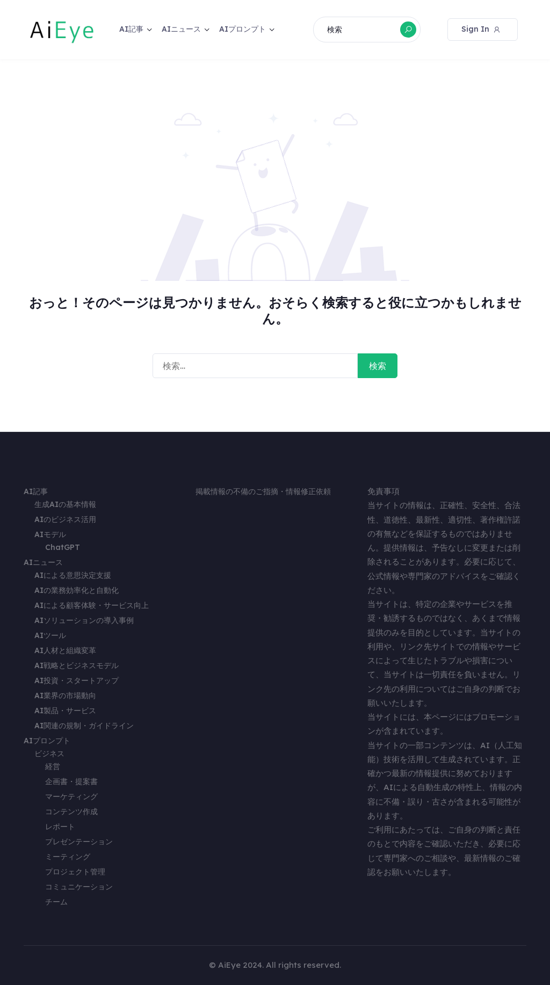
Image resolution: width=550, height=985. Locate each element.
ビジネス (49, 753)
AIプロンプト (242, 29)
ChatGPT (62, 547)
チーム (56, 902)
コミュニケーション (79, 887)
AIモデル (50, 534)
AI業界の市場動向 (65, 695)
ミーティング (67, 856)
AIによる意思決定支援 (72, 575)
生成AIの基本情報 (65, 504)
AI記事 (131, 29)
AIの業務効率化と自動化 (76, 590)
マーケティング (71, 796)
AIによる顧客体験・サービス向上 (91, 605)
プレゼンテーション (79, 841)
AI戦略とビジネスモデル (76, 665)
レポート (60, 826)
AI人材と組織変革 (65, 650)
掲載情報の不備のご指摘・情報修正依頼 (263, 491)
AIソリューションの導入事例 (84, 620)
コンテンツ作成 (71, 811)
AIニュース (181, 29)
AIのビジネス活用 (65, 519)
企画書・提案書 (71, 781)
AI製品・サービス (65, 710)
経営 (52, 766)
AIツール (50, 635)
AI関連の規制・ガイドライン (84, 725)
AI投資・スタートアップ (76, 680)
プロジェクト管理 (75, 872)
